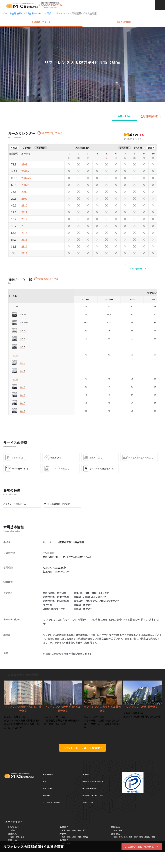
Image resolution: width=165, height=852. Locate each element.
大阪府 (48, 13)
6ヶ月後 (124, 147)
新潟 (64, 830)
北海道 (13, 830)
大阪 (69, 836)
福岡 (115, 836)
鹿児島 (147, 836)
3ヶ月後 (138, 147)
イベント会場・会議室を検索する (82, 748)
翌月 (150, 147)
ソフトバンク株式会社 (52, 802)
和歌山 (85, 836)
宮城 (17, 836)
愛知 (84, 830)
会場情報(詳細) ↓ (151, 116)
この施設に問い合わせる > (141, 847)
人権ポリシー (87, 802)
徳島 (115, 830)
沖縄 (153, 836)
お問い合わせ (48, 788)
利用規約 (46, 795)
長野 (74, 830)
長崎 (125, 836)
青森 (12, 836)
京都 (64, 836)
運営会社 (86, 774)
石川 (69, 830)
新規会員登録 (48, 774)
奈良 (79, 836)
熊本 (130, 836)
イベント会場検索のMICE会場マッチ (21, 13)
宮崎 (141, 836)
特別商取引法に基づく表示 (93, 795)
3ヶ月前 (27, 147)
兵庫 (74, 836)
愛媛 (120, 830)
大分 (136, 836)
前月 (15, 147)
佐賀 (120, 836)
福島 (22, 836)
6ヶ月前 (41, 147)
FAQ (45, 781)
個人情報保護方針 (89, 788)
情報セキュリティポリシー (92, 781)
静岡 (79, 830)
